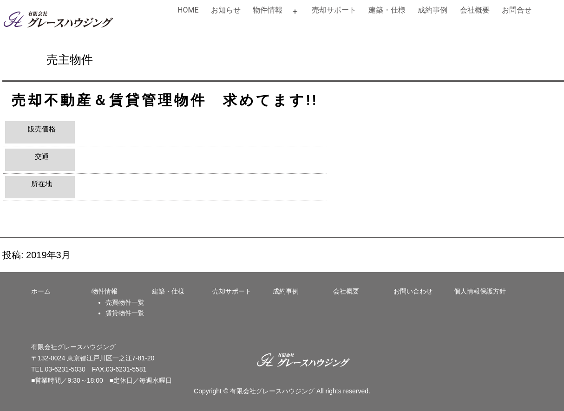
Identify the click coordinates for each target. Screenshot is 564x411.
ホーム (41, 291)
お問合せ (516, 10)
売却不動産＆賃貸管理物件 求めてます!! (165, 100)
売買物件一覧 (124, 302)
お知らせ (226, 10)
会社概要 (475, 10)
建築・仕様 (387, 10)
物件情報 (267, 10)
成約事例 (432, 10)
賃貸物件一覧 (124, 313)
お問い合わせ (413, 291)
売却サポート (334, 10)
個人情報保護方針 (480, 291)
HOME (187, 10)
